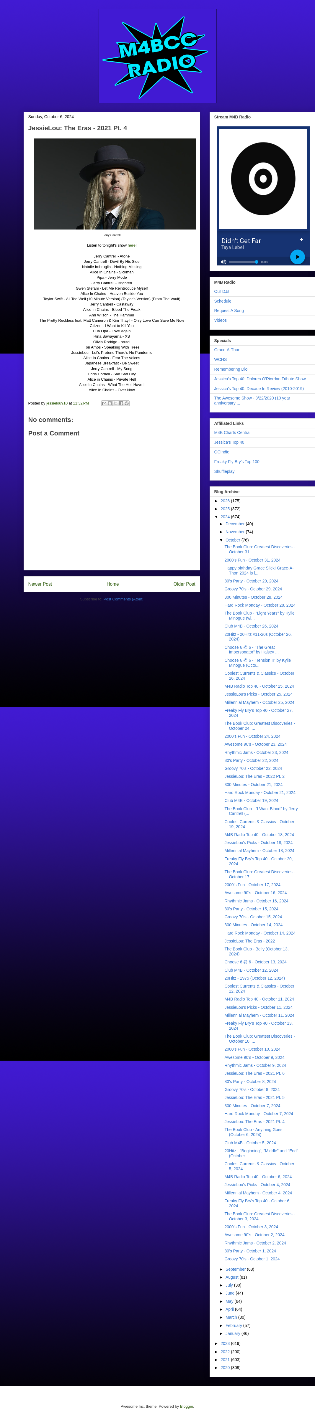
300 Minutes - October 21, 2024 (253, 784)
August (232, 1277)
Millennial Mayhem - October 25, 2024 (259, 702)
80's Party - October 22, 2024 (251, 760)
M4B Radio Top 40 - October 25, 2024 (259, 686)
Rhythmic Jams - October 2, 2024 (255, 1243)
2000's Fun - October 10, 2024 (252, 1049)
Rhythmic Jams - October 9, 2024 (255, 1065)
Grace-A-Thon (227, 349)
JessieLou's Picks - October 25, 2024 (258, 694)
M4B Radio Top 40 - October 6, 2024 (258, 1176)
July (230, 1285)
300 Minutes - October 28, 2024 (253, 597)
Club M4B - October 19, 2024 (251, 800)
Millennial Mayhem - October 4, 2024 (258, 1193)
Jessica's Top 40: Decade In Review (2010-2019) (259, 388)
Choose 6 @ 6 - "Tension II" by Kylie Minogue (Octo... (257, 663)
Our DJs (221, 291)
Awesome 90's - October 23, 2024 (255, 744)
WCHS (220, 359)
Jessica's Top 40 (229, 442)
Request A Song (229, 310)
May (230, 1301)
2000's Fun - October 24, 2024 (252, 736)
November (236, 531)
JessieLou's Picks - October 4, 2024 (257, 1184)
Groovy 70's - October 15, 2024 (253, 916)
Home (113, 584)
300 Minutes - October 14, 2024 (253, 924)
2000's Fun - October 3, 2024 (251, 1226)
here (132, 245)
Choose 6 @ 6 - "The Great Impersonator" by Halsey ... (251, 650)
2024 (226, 516)
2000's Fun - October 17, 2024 (252, 884)
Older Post (184, 584)
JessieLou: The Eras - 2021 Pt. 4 (254, 1121)
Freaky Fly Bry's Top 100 (236, 461)
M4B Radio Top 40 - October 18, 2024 (259, 834)
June (231, 1293)
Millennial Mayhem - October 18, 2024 (259, 850)
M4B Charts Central (232, 432)
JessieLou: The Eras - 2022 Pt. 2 (254, 776)
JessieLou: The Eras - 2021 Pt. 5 (254, 1097)
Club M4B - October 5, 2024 (250, 1142)
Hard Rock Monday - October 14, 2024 (259, 933)
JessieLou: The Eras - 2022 (249, 941)
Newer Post (40, 584)
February (234, 1325)
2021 (226, 1359)
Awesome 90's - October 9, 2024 (254, 1057)
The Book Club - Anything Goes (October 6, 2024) (253, 1132)
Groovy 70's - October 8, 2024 (252, 1089)
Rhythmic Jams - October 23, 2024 (256, 752)
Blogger (186, 1406)
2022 (226, 1351)
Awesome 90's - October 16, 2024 (255, 892)
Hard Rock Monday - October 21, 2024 (259, 792)
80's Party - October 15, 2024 (251, 909)
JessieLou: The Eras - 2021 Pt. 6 (254, 1073)
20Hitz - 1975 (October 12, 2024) (254, 978)
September (236, 1269)
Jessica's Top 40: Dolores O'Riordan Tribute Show (260, 379)
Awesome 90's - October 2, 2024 (254, 1234)
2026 (226, 500)
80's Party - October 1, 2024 (250, 1251)
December (236, 523)
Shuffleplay (224, 471)
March (232, 1317)
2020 (226, 1367)
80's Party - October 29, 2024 (251, 581)
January (233, 1333)
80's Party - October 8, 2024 (250, 1081)
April (230, 1309)
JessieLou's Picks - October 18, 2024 (258, 842)
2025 (226, 508)
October (233, 540)
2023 (226, 1343)
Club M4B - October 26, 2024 (251, 626)
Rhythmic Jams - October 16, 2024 (256, 901)
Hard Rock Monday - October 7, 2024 (258, 1113)
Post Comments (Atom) (123, 599)
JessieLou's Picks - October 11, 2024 (258, 1007)
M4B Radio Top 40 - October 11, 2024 (259, 999)
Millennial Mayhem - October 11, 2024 (259, 1015)
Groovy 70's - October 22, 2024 (253, 768)
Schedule (222, 301)
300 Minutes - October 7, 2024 (252, 1105)
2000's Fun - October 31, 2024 (252, 560)
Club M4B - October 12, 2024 (251, 970)
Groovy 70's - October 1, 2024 (252, 1259)
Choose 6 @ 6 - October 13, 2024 (255, 962)
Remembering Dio (231, 369)
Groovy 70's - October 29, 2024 (253, 589)
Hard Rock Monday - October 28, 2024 (259, 605)
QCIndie (221, 452)
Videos (220, 320)
